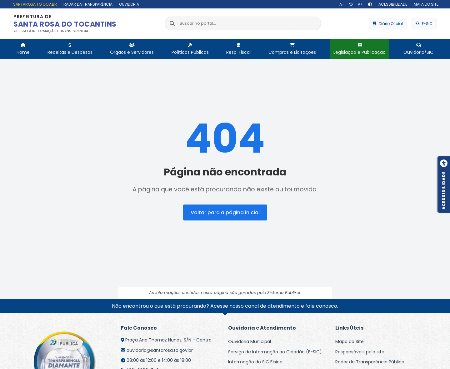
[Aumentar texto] (360, 4)
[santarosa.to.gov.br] (34, 4)
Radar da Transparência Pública (369, 362)
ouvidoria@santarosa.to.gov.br (160, 350)
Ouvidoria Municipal (249, 341)
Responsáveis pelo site (359, 352)
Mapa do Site (349, 341)
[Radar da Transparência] (87, 4)
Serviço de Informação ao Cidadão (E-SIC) (275, 352)
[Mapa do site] (425, 4)
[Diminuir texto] (342, 4)
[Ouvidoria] (128, 4)
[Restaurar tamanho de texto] (351, 4)
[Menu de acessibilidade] (444, 184)
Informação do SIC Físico (255, 362)
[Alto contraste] (370, 4)
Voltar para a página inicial (225, 212)
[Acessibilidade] (392, 4)
